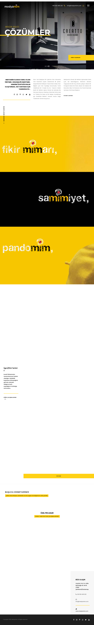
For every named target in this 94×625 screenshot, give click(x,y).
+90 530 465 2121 (81, 594)
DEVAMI (58, 476)
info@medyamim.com (82, 601)
